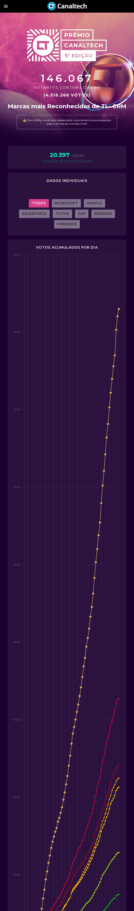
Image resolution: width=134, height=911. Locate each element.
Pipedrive (67, 224)
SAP (82, 214)
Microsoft (66, 203)
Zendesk (103, 214)
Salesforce (34, 214)
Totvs (62, 214)
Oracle (94, 203)
